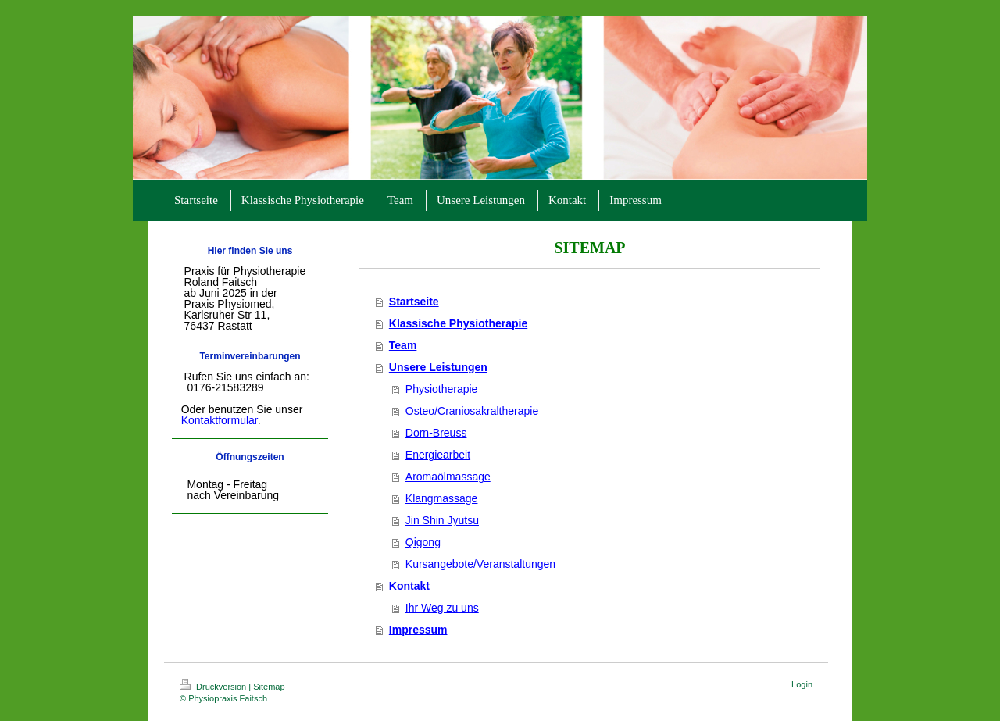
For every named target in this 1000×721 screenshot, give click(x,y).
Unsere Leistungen (438, 367)
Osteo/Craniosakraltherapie (471, 411)
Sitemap (268, 686)
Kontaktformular (219, 420)
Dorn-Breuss (436, 433)
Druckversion (214, 686)
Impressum (418, 629)
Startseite (414, 301)
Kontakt (409, 586)
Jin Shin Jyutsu (442, 520)
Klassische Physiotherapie (458, 323)
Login (801, 684)
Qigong (423, 542)
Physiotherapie (441, 389)
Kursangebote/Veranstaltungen (480, 564)
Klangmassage (441, 498)
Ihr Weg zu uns (442, 607)
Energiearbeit (437, 454)
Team (403, 345)
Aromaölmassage (448, 476)
